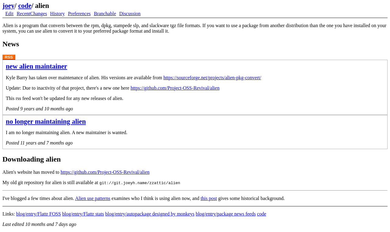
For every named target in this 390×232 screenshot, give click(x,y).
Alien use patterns (92, 198)
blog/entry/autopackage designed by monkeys (149, 213)
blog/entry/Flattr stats (83, 213)
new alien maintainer (36, 66)
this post (208, 198)
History (57, 13)
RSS (9, 57)
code (25, 5)
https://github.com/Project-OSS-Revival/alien (174, 88)
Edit (9, 13)
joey (8, 5)
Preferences (79, 13)
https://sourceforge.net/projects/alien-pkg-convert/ (212, 77)
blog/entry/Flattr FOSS (38, 213)
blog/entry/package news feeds (226, 213)
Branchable (105, 13)
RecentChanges (32, 13)
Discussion (129, 13)
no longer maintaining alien (46, 121)
